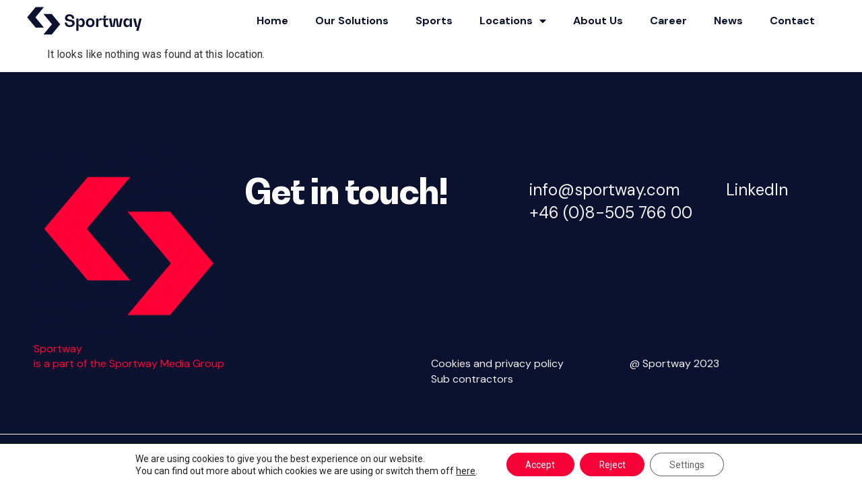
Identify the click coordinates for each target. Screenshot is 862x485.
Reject (612, 464)
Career (668, 20)
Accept (538, 464)
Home (272, 20)
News (728, 20)
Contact (792, 20)
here (462, 470)
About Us (598, 20)
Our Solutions (352, 20)
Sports (434, 20)
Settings (689, 464)
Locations (512, 21)
